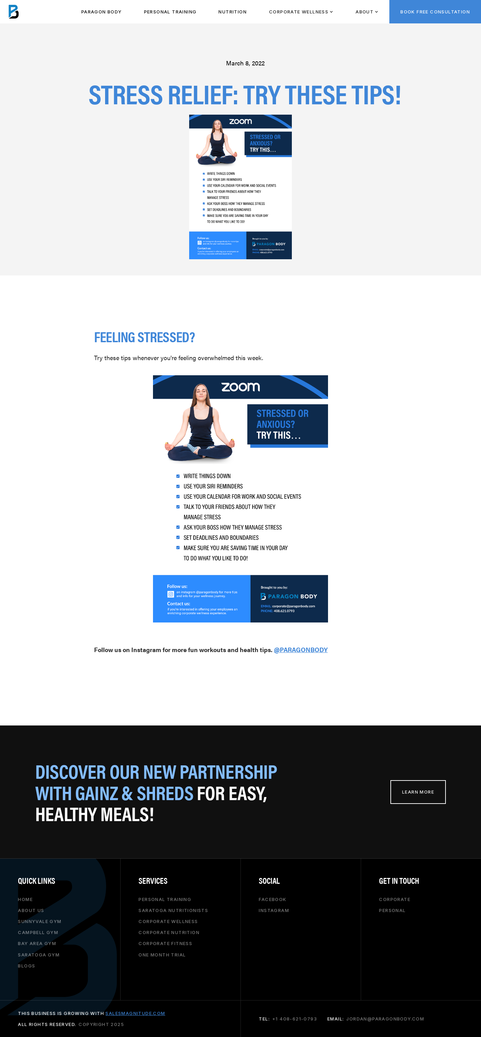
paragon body (101, 11)
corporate (394, 899)
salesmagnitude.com (135, 1013)
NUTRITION (232, 11)
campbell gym (38, 932)
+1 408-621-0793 (294, 1019)
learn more (418, 792)
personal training (165, 899)
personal (392, 910)
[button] (301, 11)
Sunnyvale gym (39, 921)
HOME (25, 899)
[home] (14, 11)
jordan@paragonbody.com (385, 1019)
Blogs (26, 965)
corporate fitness (165, 943)
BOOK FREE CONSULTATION (435, 11)
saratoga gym (39, 954)
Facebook (272, 899)
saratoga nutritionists (173, 910)
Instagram (274, 910)
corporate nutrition (169, 932)
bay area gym (37, 943)
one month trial (162, 954)
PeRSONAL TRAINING (170, 11)
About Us (31, 910)
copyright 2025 (101, 1024)
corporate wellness (168, 921)
